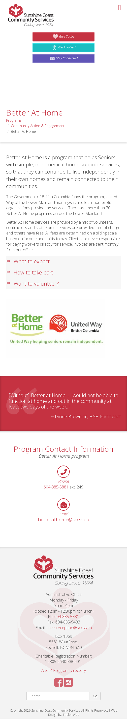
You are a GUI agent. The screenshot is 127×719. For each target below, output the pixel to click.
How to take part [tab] (30, 272)
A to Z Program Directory (63, 670)
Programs (14, 120)
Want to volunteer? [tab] (32, 284)
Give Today (63, 36)
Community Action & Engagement (37, 125)
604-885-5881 (56, 487)
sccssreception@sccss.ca (69, 628)
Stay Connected (63, 58)
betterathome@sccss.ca (63, 520)
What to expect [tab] (28, 261)
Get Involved (63, 47)
